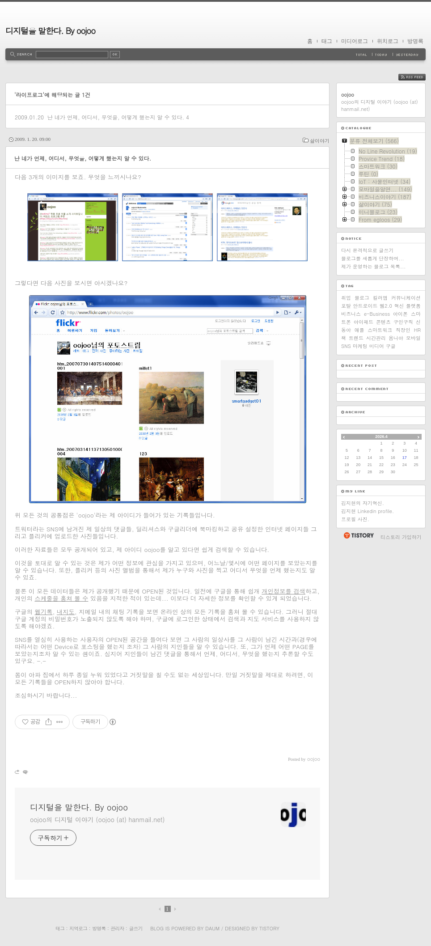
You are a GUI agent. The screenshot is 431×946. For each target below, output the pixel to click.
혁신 (399, 305)
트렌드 (356, 338)
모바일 (413, 338)
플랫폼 (413, 305)
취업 (346, 297)
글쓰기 (135, 928)
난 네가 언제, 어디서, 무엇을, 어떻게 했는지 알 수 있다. (115, 117)
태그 (326, 41)
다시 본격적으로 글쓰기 (367, 250)
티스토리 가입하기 (401, 537)
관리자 (117, 928)
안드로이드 (365, 305)
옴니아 (396, 338)
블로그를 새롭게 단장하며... (372, 258)
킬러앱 (380, 297)
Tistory (269, 928)
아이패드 (363, 321)
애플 (359, 330)
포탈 (346, 305)
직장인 (403, 330)
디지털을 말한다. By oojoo (50, 30)
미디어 (376, 346)
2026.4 (381, 436)
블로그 (362, 297)
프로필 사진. (355, 519)
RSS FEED (419, 77)
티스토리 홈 (358, 535)
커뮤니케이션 (406, 297)
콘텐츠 (383, 321)
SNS (346, 346)
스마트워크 (380, 330)
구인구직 (403, 321)
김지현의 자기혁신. (362, 503)
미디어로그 (354, 41)
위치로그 (387, 41)
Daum (212, 928)
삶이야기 (320, 140)
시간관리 (376, 338)
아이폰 (400, 313)
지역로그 (78, 928)
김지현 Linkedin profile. (367, 511)
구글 (391, 346)
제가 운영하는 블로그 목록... (373, 266)
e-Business (377, 313)
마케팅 (360, 346)
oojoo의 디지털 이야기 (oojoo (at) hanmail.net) (97, 819)
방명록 (415, 41)
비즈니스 (351, 313)
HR (417, 330)
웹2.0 (386, 305)
